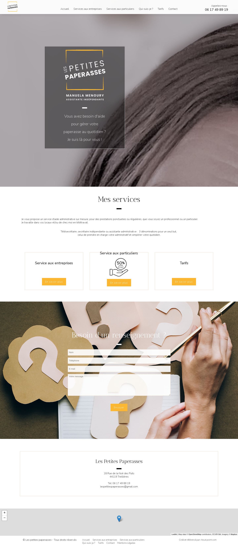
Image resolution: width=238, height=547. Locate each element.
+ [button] (4, 513)
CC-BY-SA (216, 534)
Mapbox (234, 534)
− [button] (4, 518)
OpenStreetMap (194, 534)
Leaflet (174, 534)
